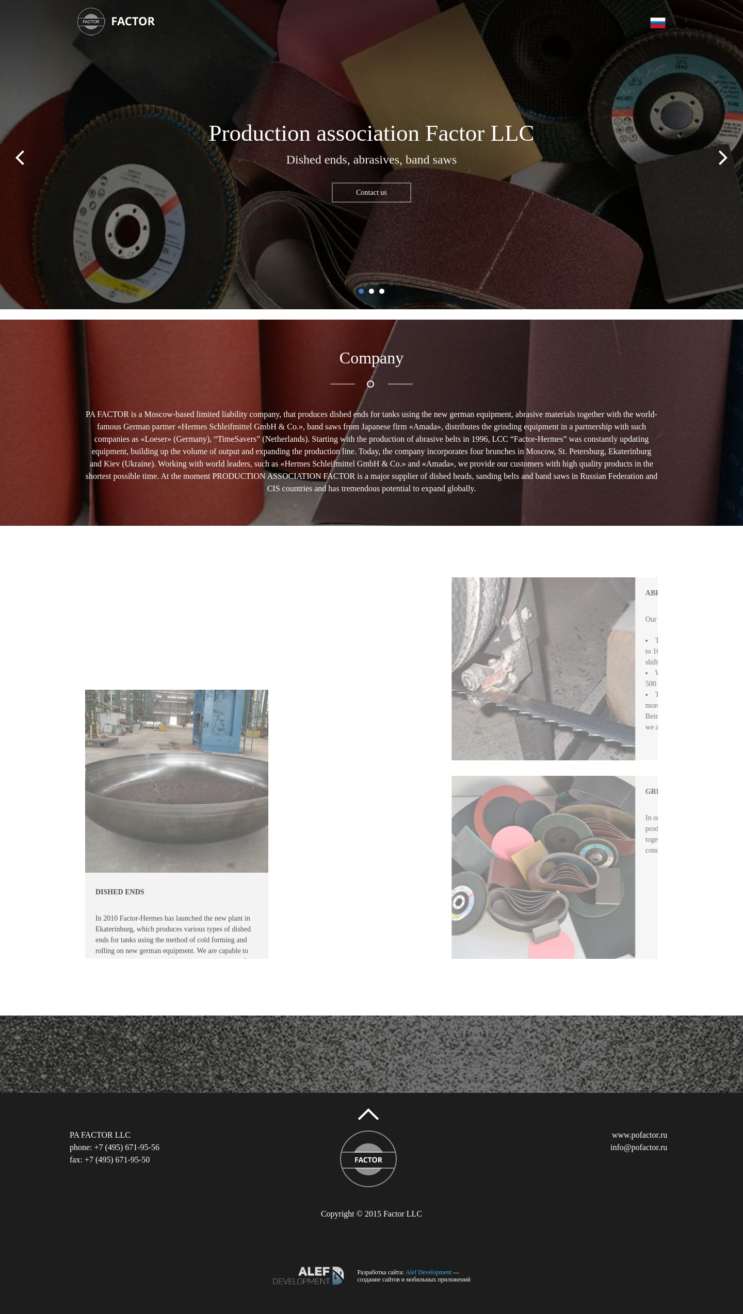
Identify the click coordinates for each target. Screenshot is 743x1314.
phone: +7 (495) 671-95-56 (114, 1147)
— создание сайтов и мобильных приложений (413, 1276)
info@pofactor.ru (638, 1147)
